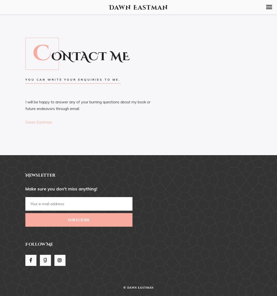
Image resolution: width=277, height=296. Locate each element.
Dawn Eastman (38, 122)
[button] (269, 7)
